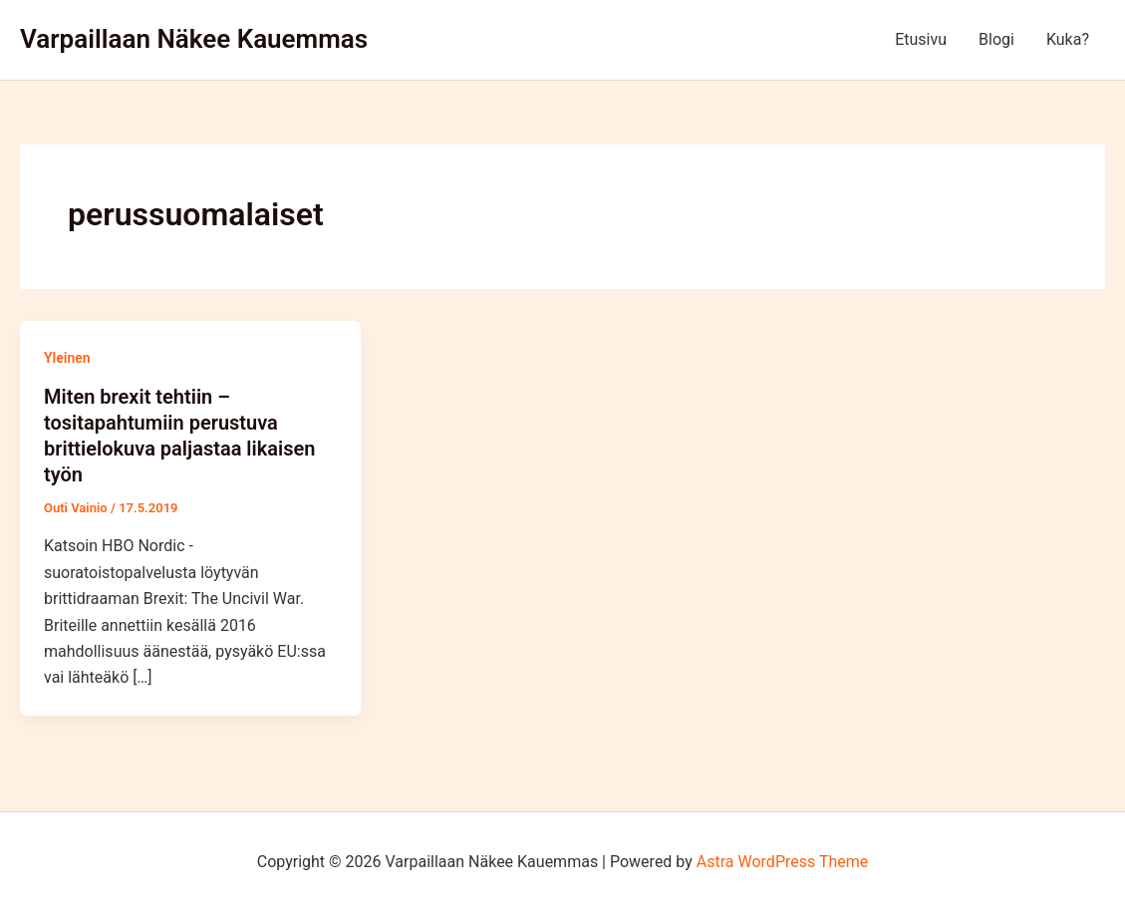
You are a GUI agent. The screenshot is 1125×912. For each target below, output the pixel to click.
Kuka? (1067, 39)
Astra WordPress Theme (782, 861)
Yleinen (67, 358)
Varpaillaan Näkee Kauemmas (194, 39)
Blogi (996, 39)
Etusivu (921, 39)
